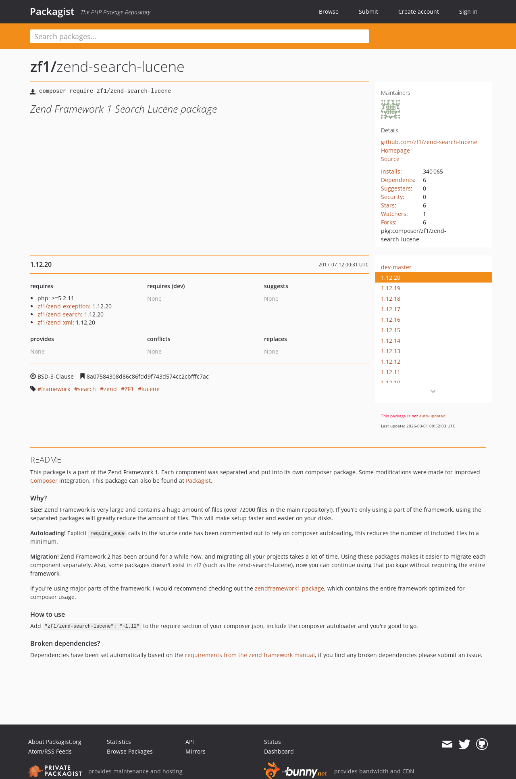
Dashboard (279, 751)
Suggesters (396, 188)
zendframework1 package (289, 588)
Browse (329, 11)
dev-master (396, 267)
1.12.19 (390, 288)
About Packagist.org (54, 741)
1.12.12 (390, 361)
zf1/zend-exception (63, 306)
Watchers (393, 214)
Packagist (52, 11)
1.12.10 (390, 382)
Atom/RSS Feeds (50, 751)
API (189, 741)
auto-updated (432, 416)
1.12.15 (390, 330)
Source (390, 159)
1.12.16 (390, 319)
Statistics (119, 741)
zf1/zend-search (59, 314)
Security (392, 197)
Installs (390, 171)
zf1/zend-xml (55, 322)
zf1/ (43, 66)
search (87, 389)
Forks (388, 222)
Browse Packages (130, 751)
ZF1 (129, 389)
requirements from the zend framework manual (250, 655)
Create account (418, 11)
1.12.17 (390, 309)
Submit (368, 11)
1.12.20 (390, 277)
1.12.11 (390, 372)
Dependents (397, 180)
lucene (150, 389)
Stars (388, 205)
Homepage (395, 150)
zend (110, 389)
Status (272, 741)
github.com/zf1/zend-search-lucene (429, 142)
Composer (44, 480)
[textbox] (199, 36)
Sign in (468, 11)
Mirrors (195, 751)
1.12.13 (390, 351)
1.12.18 (390, 298)
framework (55, 389)
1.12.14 (390, 340)
